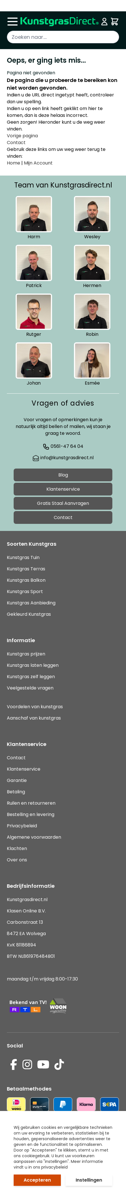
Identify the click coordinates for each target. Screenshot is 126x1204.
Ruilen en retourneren (31, 803)
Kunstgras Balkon (26, 580)
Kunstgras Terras (26, 569)
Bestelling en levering (30, 814)
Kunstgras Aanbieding (31, 603)
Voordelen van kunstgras (35, 706)
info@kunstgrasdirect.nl (63, 457)
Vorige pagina (22, 135)
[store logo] (59, 21)
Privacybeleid (22, 826)
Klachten (17, 848)
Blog (63, 475)
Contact (16, 142)
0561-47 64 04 (63, 446)
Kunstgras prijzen (26, 654)
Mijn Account (38, 163)
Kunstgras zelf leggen (31, 676)
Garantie (17, 780)
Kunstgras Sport (25, 591)
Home (13, 163)
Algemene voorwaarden (34, 837)
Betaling (16, 791)
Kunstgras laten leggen (33, 665)
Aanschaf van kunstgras (34, 718)
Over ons (17, 860)
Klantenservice (63, 489)
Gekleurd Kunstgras (29, 614)
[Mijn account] (104, 21)
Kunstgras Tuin (23, 557)
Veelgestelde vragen (30, 688)
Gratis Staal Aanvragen (63, 503)
